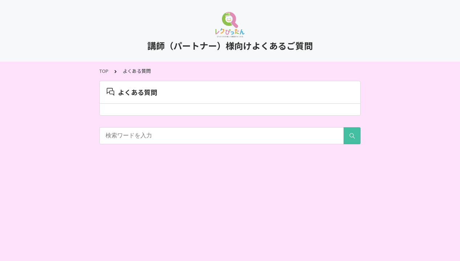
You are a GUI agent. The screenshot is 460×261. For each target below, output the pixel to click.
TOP (103, 70)
